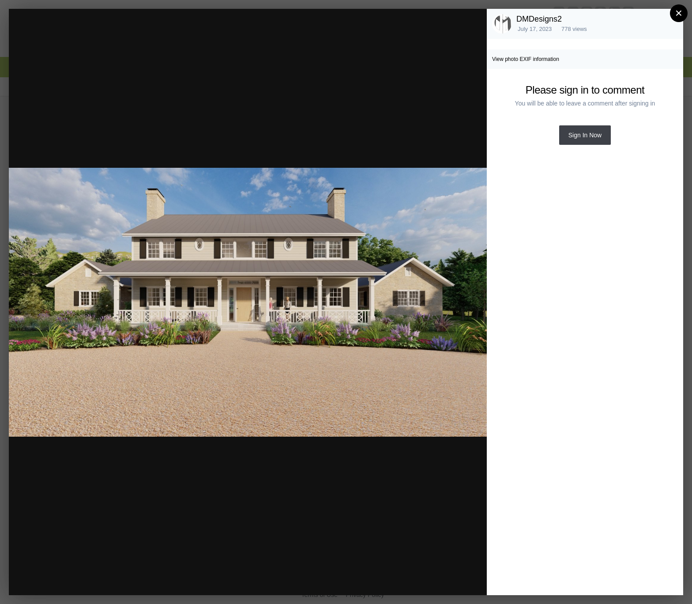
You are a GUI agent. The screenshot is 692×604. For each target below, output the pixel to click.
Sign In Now (585, 135)
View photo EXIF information (525, 59)
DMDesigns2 (539, 19)
